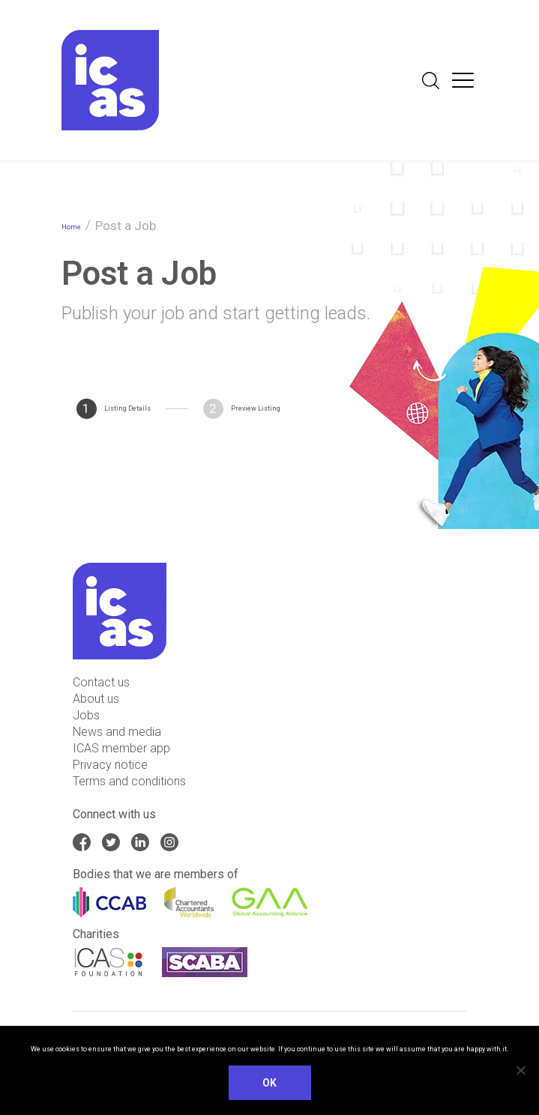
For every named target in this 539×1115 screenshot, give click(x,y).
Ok (269, 1083)
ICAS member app (121, 748)
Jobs (86, 715)
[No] (520, 1070)
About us (96, 699)
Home (71, 227)
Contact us (101, 682)
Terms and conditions (129, 781)
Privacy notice (110, 765)
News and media (117, 732)
